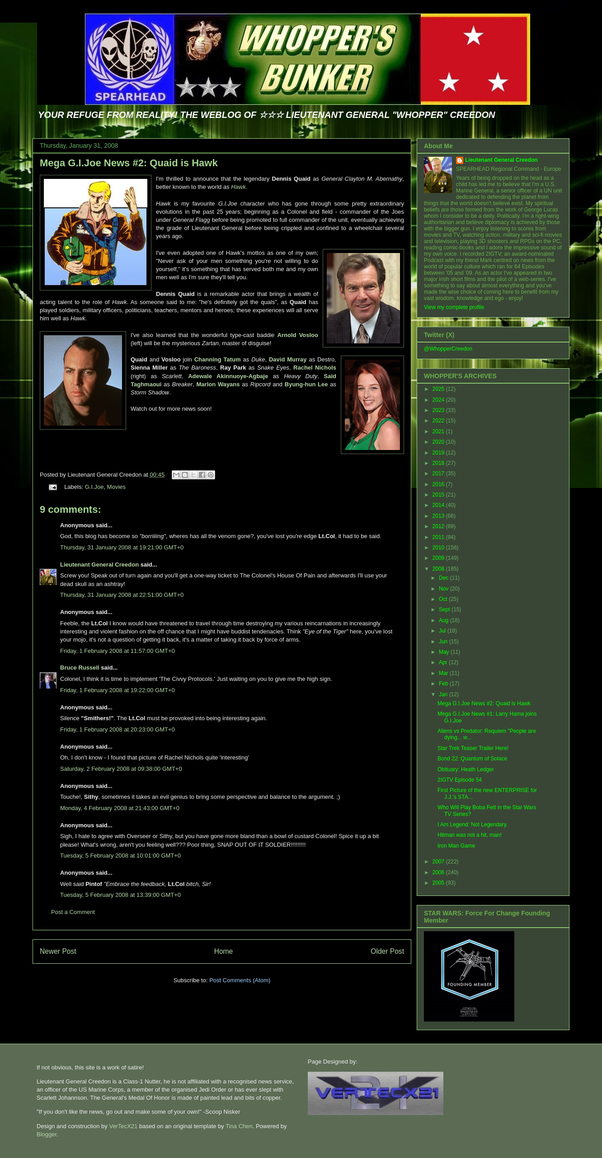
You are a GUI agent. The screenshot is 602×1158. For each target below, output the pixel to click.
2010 (439, 547)
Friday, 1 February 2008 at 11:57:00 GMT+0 (117, 650)
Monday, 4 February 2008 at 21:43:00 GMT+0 (119, 808)
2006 (439, 872)
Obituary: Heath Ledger (465, 769)
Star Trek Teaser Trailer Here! (472, 748)
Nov (444, 589)
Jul (443, 631)
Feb (444, 683)
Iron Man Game (456, 846)
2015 (439, 495)
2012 (439, 526)
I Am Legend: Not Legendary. (472, 824)
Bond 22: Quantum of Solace (472, 758)
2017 (439, 473)
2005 (439, 883)
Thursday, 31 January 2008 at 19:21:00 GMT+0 (121, 547)
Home (223, 951)
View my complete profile (454, 307)
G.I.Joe (94, 486)
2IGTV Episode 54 (459, 780)
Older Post (387, 951)
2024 (439, 400)
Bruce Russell (79, 667)
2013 (439, 516)
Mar (444, 673)
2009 (439, 558)
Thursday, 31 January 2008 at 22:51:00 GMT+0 (121, 594)
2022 (439, 420)
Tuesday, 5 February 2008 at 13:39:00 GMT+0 (120, 894)
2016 (439, 484)
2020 (439, 442)
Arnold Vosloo (297, 335)
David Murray (288, 359)
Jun (444, 641)
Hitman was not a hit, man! (469, 835)
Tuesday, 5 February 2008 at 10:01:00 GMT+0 (120, 855)
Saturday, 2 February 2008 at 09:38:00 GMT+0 (121, 768)
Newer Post (58, 951)
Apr (444, 662)
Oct (444, 599)
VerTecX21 (123, 1126)
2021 (439, 431)
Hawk (238, 186)
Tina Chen (239, 1126)
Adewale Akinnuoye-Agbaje (228, 376)
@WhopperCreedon (448, 349)
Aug (444, 620)
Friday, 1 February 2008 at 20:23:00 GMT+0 (117, 729)
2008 (439, 569)
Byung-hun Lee (306, 384)
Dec (444, 578)
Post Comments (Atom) (239, 980)
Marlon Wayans (218, 384)
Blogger (46, 1134)
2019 (439, 453)
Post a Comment (73, 912)
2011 (439, 537)
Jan (444, 694)
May (445, 652)
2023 (439, 410)
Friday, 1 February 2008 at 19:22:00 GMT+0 (117, 690)
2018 (439, 463)
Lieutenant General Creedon (99, 564)
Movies (116, 486)
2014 (439, 505)
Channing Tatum (217, 359)
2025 (439, 389)
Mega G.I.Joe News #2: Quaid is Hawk (129, 163)
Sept (445, 609)
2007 (439, 861)
